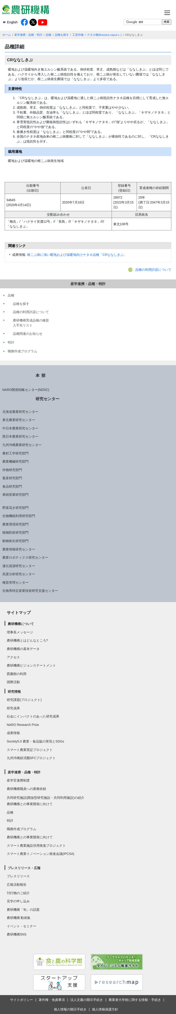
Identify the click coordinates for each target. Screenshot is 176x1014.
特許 (10, 820)
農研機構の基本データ (23, 649)
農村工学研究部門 (15, 453)
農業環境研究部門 (15, 524)
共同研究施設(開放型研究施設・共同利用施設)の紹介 (45, 798)
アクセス (13, 657)
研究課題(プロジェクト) (24, 700)
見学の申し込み (18, 901)
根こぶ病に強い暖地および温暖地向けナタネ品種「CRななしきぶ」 (77, 255)
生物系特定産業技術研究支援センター (30, 591)
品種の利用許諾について (153, 269)
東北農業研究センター (18, 420)
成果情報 (13, 733)
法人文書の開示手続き (86, 1000)
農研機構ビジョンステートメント (31, 665)
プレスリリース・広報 (24, 868)
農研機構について (21, 624)
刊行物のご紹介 (18, 893)
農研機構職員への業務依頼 (26, 789)
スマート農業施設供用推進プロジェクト (36, 845)
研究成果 (13, 708)
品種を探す (62, 34)
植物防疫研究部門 (15, 532)
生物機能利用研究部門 (18, 516)
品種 (48, 34)
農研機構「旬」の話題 (23, 909)
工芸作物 (78, 34)
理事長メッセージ (20, 632)
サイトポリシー (21, 1000)
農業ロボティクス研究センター (25, 557)
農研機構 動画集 (19, 918)
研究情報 (14, 691)
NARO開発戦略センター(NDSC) (25, 390)
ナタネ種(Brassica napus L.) (104, 34)
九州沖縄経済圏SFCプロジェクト (31, 758)
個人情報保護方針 (105, 1009)
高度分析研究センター (18, 574)
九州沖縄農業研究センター (22, 445)
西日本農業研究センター (20, 436)
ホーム (6, 34)
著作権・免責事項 (52, 1000)
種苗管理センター (15, 582)
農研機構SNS (16, 934)
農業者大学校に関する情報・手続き (135, 1000)
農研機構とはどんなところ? (27, 640)
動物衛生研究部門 (15, 541)
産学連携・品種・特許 (28, 34)
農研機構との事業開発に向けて (30, 804)
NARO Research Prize (23, 725)
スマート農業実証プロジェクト (30, 750)
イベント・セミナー (21, 926)
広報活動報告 (16, 884)
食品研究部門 (12, 486)
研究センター (47, 398)
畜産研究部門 (12, 478)
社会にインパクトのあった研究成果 (33, 716)
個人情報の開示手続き (70, 1009)
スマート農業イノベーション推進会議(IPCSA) (40, 854)
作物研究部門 (12, 470)
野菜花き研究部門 (15, 508)
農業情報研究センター (18, 549)
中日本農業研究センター (20, 428)
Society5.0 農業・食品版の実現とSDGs (35, 741)
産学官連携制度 (18, 780)
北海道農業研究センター (20, 412)
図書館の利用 (16, 674)
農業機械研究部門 (15, 461)
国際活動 (13, 682)
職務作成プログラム (21, 829)
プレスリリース (18, 876)
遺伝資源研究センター (18, 566)
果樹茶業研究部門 (15, 494)
